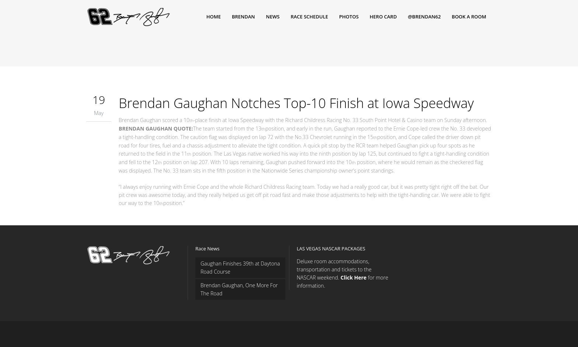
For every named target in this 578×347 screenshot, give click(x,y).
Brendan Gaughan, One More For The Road (239, 289)
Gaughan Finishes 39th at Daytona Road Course (240, 267)
